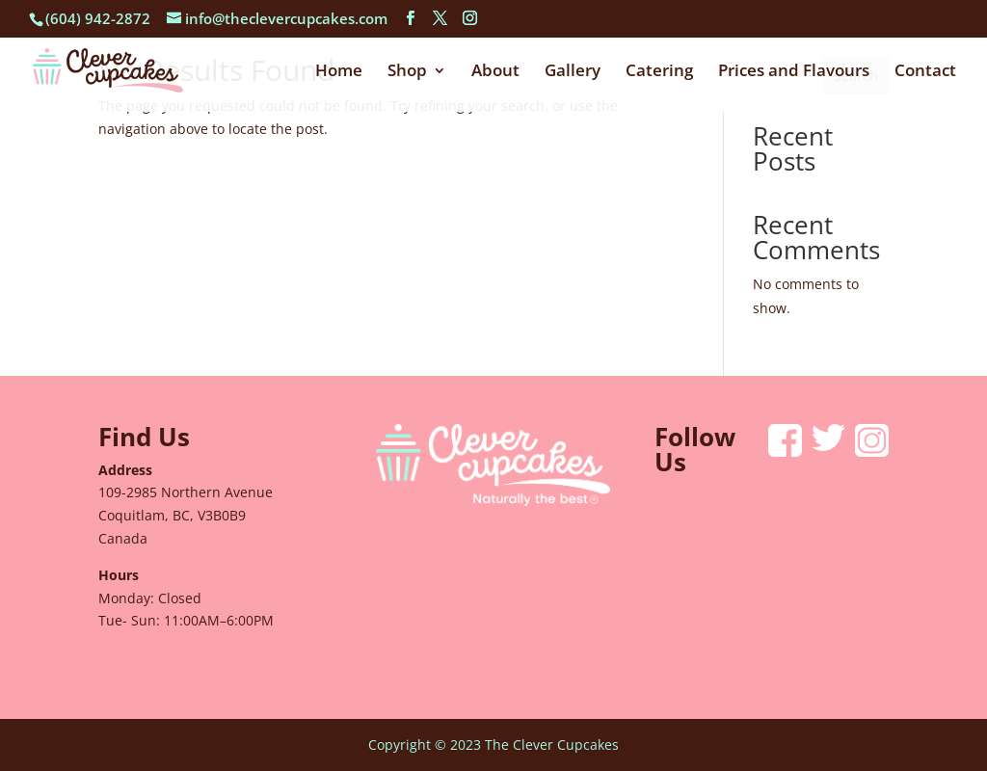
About (495, 72)
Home (338, 72)
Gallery (572, 72)
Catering (659, 72)
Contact (925, 72)
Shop (407, 72)
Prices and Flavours (793, 72)
